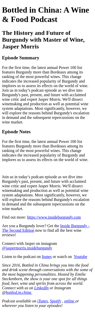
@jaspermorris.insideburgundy (27, 248)
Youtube (80, 256)
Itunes (47, 256)
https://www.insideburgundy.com (54, 217)
